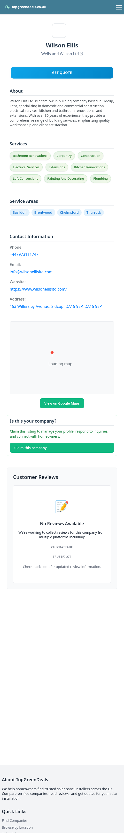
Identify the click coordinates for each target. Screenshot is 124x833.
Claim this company (30, 447)
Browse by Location (17, 827)
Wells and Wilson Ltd (62, 53)
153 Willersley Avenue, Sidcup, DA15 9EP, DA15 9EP (56, 306)
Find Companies (15, 820)
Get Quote (62, 72)
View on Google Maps (62, 403)
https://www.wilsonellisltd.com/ (38, 289)
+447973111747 (24, 254)
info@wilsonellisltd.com (31, 272)
